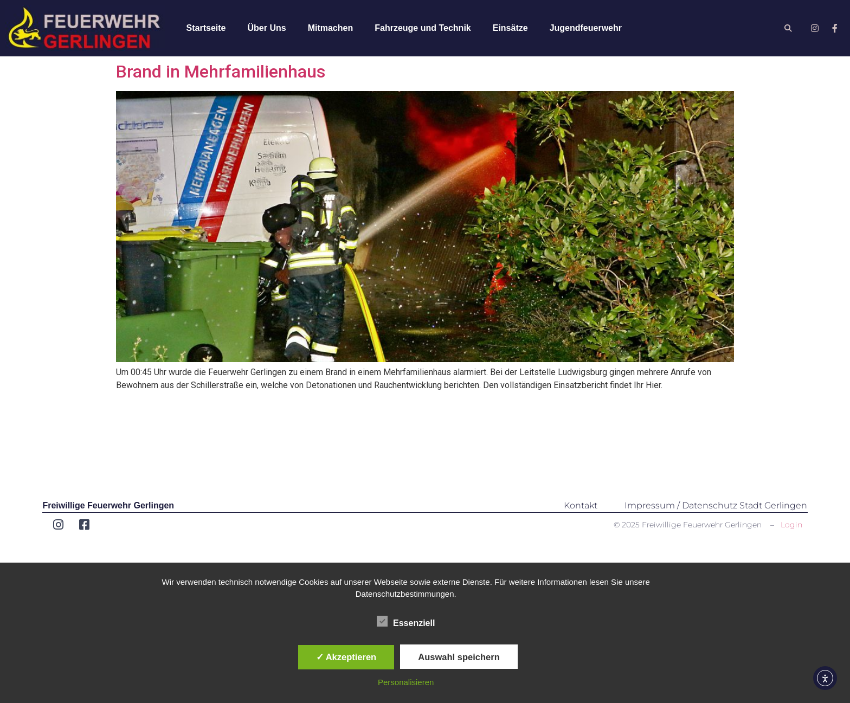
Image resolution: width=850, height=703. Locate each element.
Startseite (206, 28)
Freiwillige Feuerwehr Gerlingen (108, 505)
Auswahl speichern (458, 657)
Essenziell (406, 621)
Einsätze (510, 28)
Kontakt (580, 505)
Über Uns (267, 28)
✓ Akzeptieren (346, 657)
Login (791, 525)
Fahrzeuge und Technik (423, 28)
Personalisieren (406, 682)
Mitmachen (330, 28)
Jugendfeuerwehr (586, 28)
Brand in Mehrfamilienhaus (220, 71)
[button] (788, 28)
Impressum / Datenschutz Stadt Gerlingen (715, 505)
